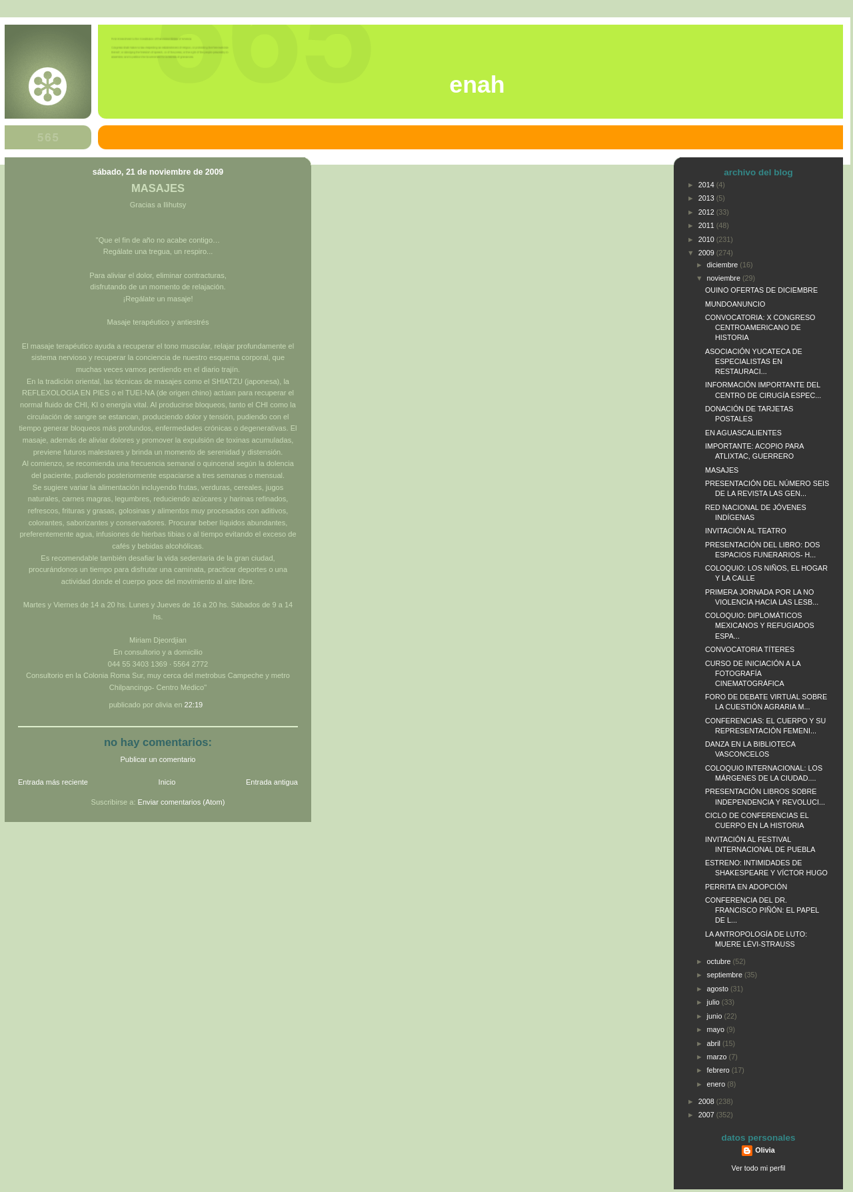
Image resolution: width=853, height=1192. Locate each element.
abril (714, 1043)
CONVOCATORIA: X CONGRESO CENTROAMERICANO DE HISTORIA (760, 327)
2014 (707, 185)
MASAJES (158, 188)
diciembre (723, 265)
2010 (707, 239)
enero (717, 1084)
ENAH (476, 84)
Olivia (764, 1150)
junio (715, 1016)
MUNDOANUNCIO (735, 304)
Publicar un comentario (158, 759)
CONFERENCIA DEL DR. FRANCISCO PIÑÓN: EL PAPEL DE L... (762, 910)
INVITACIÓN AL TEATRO (745, 531)
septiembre (725, 975)
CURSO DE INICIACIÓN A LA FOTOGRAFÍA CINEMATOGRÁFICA (752, 673)
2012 (707, 212)
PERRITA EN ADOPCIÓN (746, 887)
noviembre (724, 278)
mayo (716, 1029)
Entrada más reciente (53, 782)
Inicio (167, 782)
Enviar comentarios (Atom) (181, 802)
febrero (719, 1070)
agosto (718, 989)
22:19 (194, 705)
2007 (707, 1115)
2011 (707, 225)
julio (714, 1002)
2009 (707, 253)
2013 (707, 198)
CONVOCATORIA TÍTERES (749, 649)
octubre (720, 961)
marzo (718, 1057)
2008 (707, 1101)
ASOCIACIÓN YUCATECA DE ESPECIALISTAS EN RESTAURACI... (753, 361)
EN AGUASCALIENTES (743, 433)
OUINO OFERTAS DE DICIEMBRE (761, 290)
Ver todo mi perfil (759, 1168)
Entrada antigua (272, 782)
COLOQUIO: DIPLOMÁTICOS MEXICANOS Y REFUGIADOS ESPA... (759, 625)
